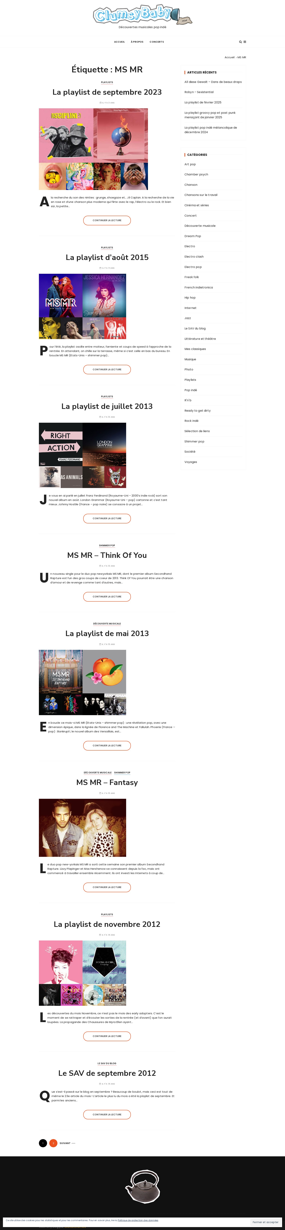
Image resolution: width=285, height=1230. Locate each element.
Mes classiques (195, 347)
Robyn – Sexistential (199, 90)
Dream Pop (192, 234)
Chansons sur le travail (200, 193)
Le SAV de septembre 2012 (107, 1072)
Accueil (119, 41)
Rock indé (191, 419)
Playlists (107, 80)
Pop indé (190, 388)
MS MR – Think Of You (107, 554)
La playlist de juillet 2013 (107, 405)
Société (189, 450)
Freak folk (191, 275)
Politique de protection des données (138, 1220)
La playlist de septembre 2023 (107, 90)
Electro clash (194, 255)
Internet (190, 306)
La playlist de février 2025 (202, 101)
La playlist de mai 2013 (107, 632)
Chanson (190, 183)
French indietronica (198, 286)
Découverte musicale (107, 622)
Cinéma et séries (196, 204)
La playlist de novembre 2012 (107, 923)
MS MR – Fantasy (107, 781)
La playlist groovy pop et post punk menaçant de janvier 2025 (210, 113)
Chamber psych (196, 173)
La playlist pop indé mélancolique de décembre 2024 (210, 128)
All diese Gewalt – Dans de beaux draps (213, 80)
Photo (188, 368)
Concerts (157, 41)
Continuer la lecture (107, 219)
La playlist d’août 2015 (107, 256)
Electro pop (193, 265)
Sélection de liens (197, 429)
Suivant (65, 1141)
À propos (137, 41)
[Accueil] (229, 56)
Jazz (187, 317)
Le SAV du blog (107, 1061)
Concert (190, 214)
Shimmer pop (107, 543)
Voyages (190, 460)
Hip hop (190, 296)
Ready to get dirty (197, 409)
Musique (190, 358)
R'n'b (187, 399)
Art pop (190, 163)
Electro (189, 245)
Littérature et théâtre (200, 337)
